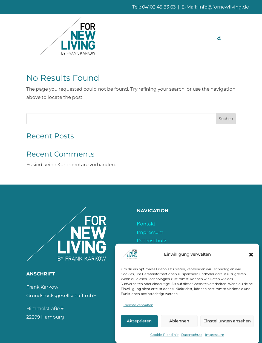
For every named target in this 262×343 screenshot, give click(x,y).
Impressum (214, 338)
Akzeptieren (139, 324)
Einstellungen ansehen (227, 324)
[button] (251, 258)
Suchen (226, 118)
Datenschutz (191, 338)
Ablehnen (179, 324)
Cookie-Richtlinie (164, 338)
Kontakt (146, 224)
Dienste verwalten (138, 308)
